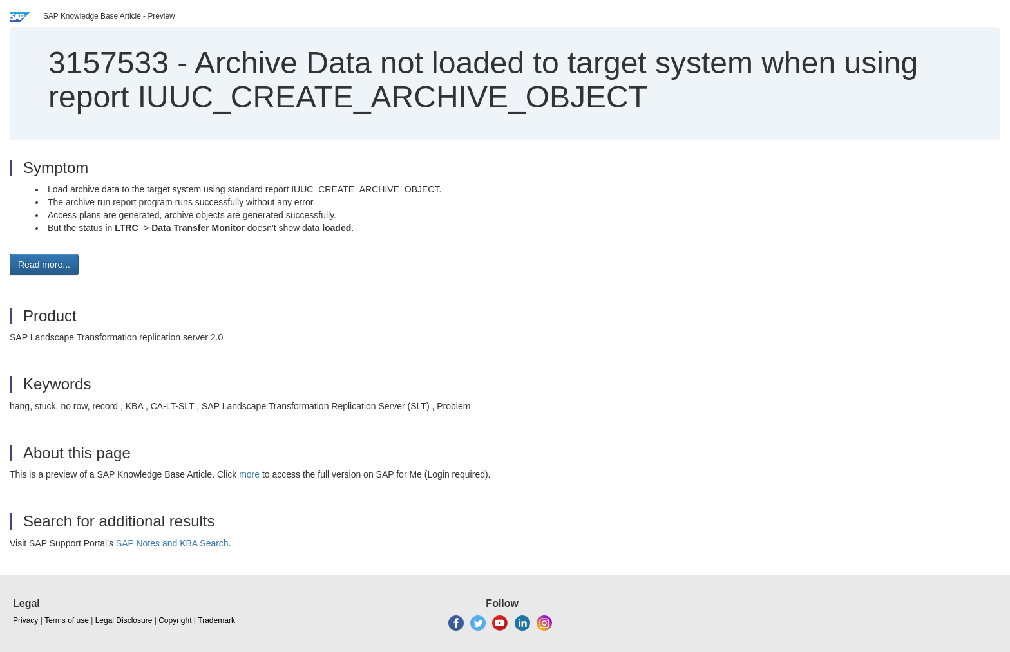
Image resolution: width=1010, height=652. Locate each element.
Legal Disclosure (124, 620)
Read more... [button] (44, 264)
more (249, 474)
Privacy (25, 620)
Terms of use (66, 620)
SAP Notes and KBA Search (172, 543)
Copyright (174, 620)
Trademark (216, 620)
